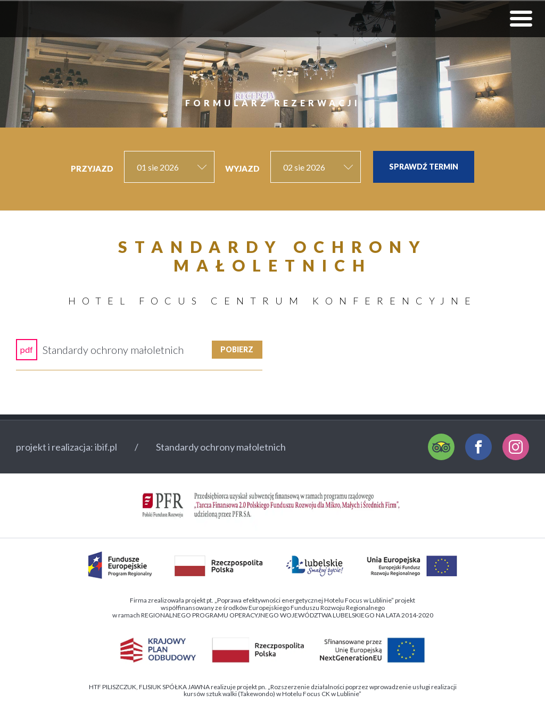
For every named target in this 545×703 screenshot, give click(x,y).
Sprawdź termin (423, 166)
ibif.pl (106, 447)
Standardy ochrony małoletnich (221, 447)
